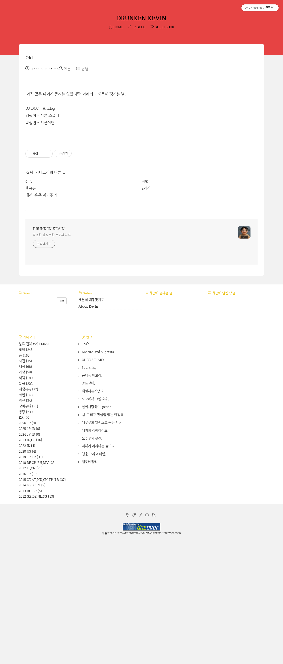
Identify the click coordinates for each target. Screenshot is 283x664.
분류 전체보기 (34, 467)
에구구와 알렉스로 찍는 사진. (102, 546)
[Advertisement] (141, 110)
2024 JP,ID (29, 558)
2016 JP (28, 597)
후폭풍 (30, 311)
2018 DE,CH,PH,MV (37, 586)
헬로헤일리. (90, 585)
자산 (25, 524)
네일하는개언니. (93, 514)
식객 (26, 501)
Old (29, 58)
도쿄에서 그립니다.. (95, 522)
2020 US (27, 575)
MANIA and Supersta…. (100, 475)
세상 (25, 490)
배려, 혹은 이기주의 (41, 318)
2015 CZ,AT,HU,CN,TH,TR (42, 603)
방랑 (26, 535)
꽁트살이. (88, 506)
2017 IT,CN (31, 591)
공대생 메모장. (92, 499)
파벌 (145, 304)
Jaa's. (86, 467)
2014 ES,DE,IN (32, 608)
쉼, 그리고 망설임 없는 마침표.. (103, 538)
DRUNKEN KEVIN (141, 18)
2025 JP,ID (29, 552)
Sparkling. (89, 491)
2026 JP (27, 546)
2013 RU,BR (30, 614)
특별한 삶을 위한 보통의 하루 (52, 358)
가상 (25, 495)
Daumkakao (144, 656)
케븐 (104, 656)
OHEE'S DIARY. (93, 483)
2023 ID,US (30, 563)
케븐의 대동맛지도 (91, 423)
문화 (26, 507)
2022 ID (27, 569)
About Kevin (88, 430)
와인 (26, 518)
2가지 (146, 311)
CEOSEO (176, 656)
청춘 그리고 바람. (94, 577)
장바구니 (28, 529)
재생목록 (28, 512)
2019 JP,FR (31, 580)
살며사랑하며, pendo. (97, 530)
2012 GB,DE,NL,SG (36, 620)
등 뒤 (29, 304)
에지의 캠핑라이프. (95, 554)
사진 (25, 484)
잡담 (82, 68)
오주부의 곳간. (92, 562)
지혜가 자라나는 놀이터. (98, 569)
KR (25, 541)
